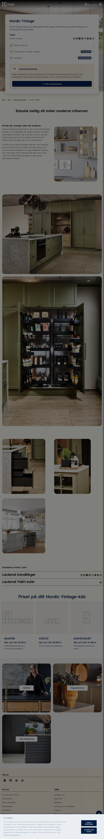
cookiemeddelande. (12, 837)
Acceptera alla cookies (89, 832)
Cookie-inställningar (89, 825)
